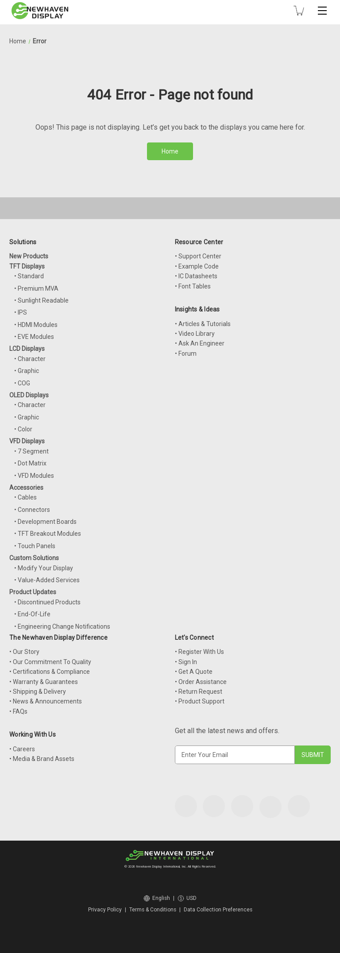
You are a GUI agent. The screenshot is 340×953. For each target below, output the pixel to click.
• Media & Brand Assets (41, 758)
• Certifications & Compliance (49, 671)
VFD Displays (27, 441)
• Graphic (26, 370)
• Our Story (24, 651)
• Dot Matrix (30, 463)
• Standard (29, 276)
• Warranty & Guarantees (43, 681)
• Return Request (198, 691)
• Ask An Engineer (199, 343)
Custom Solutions (34, 557)
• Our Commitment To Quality (50, 661)
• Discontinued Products (47, 602)
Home (170, 151)
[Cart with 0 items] (299, 10)
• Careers (22, 749)
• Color (23, 429)
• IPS (20, 312)
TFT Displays (27, 266)
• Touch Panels (34, 546)
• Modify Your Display (43, 568)
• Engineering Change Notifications (62, 626)
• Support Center (198, 256)
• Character (30, 358)
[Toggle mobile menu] (322, 10)
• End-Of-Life (32, 614)
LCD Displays (27, 348)
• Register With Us (199, 651)
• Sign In (186, 661)
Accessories (26, 487)
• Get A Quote (193, 671)
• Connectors (32, 509)
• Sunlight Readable (41, 300)
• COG (22, 383)
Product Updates (32, 592)
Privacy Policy (105, 910)
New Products (28, 256)
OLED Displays (29, 395)
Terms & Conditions (152, 910)
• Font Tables (193, 286)
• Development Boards (45, 521)
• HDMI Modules (36, 324)
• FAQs (18, 711)
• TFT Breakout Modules (47, 533)
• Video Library (195, 333)
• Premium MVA (36, 288)
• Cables (25, 497)
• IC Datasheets (196, 276)
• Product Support (199, 701)
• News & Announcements (45, 701)
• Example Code (197, 266)
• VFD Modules (34, 475)
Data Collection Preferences (218, 910)
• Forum (186, 353)
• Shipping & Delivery (37, 691)
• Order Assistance (201, 681)
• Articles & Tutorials (203, 323)
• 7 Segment (31, 451)
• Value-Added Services (47, 580)
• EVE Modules (34, 336)
